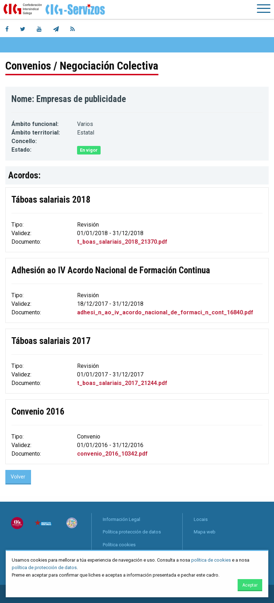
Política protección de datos (132, 531)
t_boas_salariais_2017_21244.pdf (122, 383)
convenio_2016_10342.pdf (112, 453)
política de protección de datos (44, 567)
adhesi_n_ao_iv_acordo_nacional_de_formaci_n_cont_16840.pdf (165, 312)
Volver (18, 477)
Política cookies (119, 544)
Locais (201, 519)
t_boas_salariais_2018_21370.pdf (122, 241)
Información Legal (121, 519)
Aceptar (250, 585)
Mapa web (204, 531)
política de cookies (211, 560)
